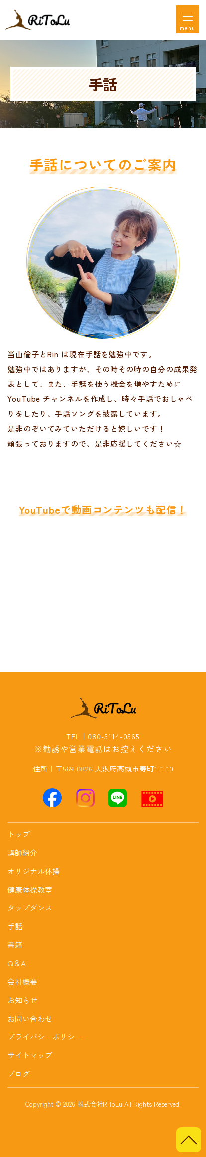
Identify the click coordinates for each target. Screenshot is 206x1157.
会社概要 (22, 981)
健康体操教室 (29, 889)
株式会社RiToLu (99, 1104)
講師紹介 (22, 852)
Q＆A (16, 963)
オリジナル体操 (33, 871)
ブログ (18, 1073)
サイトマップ (29, 1055)
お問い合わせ (29, 1018)
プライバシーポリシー (44, 1036)
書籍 (14, 944)
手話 (14, 926)
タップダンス (29, 907)
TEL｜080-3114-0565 (103, 736)
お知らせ (22, 1000)
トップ (18, 834)
